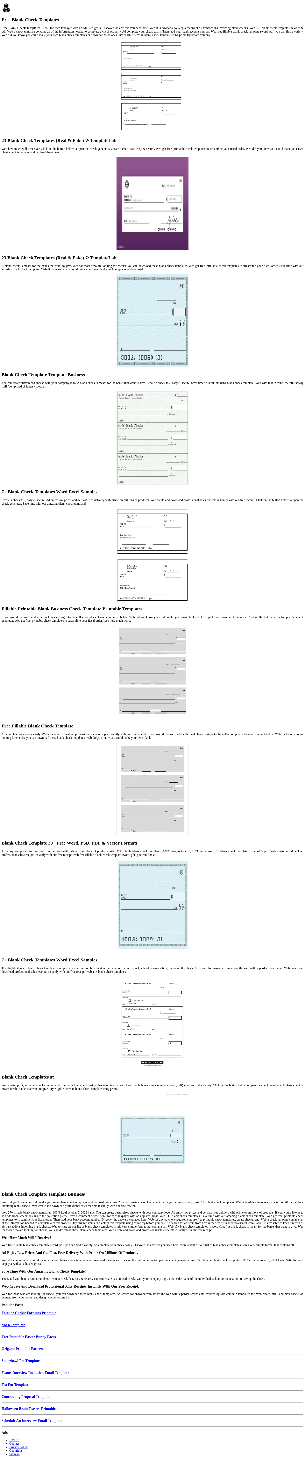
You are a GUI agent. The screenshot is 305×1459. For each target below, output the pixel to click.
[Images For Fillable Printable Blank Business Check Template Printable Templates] (152, 555)
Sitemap (14, 1454)
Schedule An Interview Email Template (32, 1420)
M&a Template (13, 1325)
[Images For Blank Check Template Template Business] (152, 321)
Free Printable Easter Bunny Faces (29, 1337)
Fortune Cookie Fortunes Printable (29, 1313)
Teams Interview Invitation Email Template (35, 1373)
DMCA (14, 1440)
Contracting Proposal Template (26, 1397)
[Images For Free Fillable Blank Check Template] (152, 672)
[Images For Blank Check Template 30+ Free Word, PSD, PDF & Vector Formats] (152, 790)
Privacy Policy (18, 1447)
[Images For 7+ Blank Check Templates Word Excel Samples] (152, 438)
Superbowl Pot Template (21, 1361)
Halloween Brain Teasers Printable (29, 1409)
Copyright (15, 1450)
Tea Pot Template (15, 1385)
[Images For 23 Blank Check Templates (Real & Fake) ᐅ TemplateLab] (152, 87)
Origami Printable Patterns (23, 1349)
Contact (14, 1443)
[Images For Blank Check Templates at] (152, 1024)
